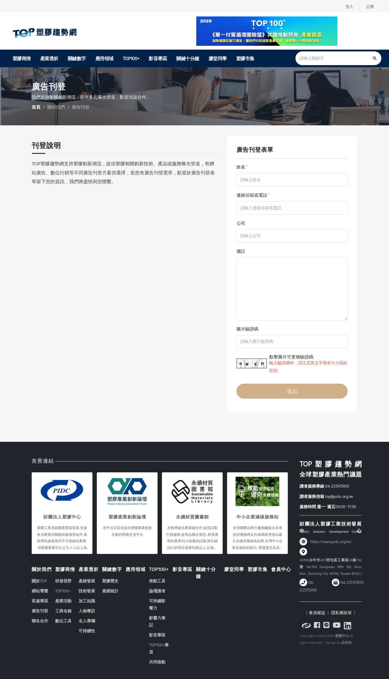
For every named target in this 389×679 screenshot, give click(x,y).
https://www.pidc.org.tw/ (331, 541)
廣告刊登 (40, 611)
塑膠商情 (22, 58)
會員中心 (281, 569)
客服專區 (40, 601)
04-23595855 (352, 582)
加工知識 (87, 601)
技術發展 (87, 591)
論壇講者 (157, 591)
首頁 (36, 107)
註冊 (370, 6)
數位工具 (63, 621)
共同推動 (157, 662)
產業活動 (63, 601)
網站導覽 (40, 591)
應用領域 (104, 58)
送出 (292, 391)
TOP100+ (131, 58)
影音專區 (158, 58)
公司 (240, 223)
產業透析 (49, 58)
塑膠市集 (245, 58)
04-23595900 (337, 486)
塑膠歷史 (110, 581)
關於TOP (39, 581)
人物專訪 (87, 611)
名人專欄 (87, 621)
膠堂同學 (218, 58)
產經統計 (110, 591)
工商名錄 (63, 611)
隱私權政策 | (342, 612)
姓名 (240, 167)
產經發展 (87, 581)
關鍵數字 (77, 58)
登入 (348, 6)
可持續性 (87, 630)
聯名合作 (40, 621)
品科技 (346, 642)
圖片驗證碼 (247, 329)
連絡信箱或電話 (251, 195)
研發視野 (63, 581)
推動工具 (157, 581)
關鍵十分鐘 (187, 58)
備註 (240, 251)
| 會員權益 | (317, 612)
